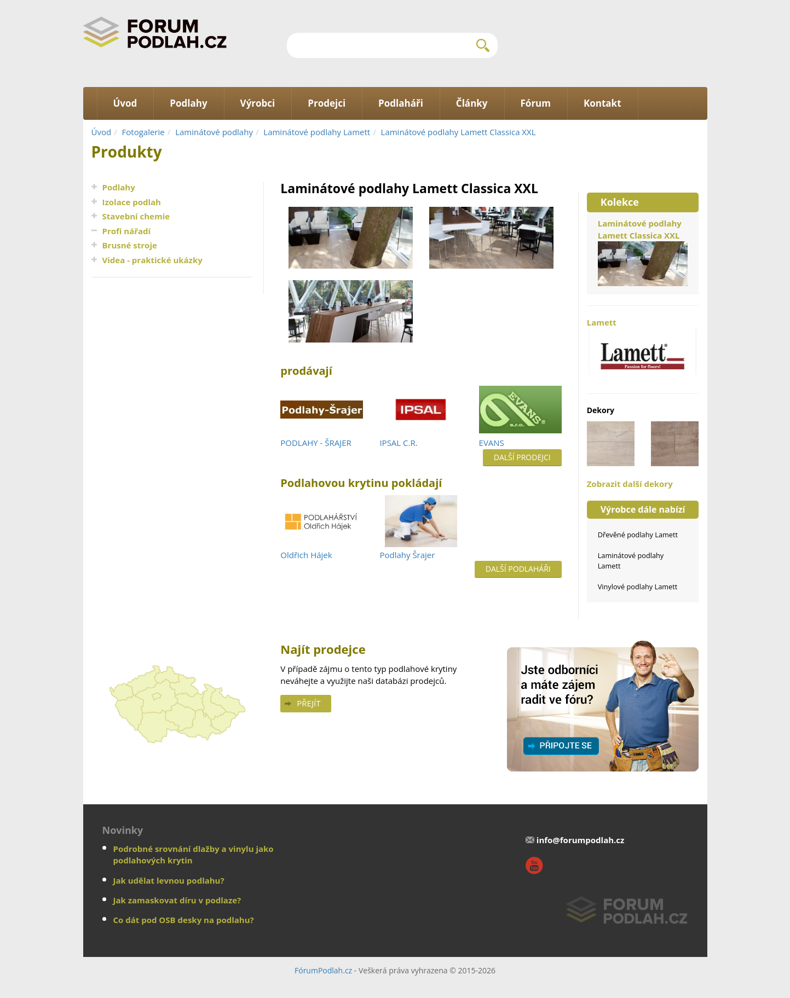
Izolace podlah (131, 201)
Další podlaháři (518, 569)
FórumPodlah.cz (323, 970)
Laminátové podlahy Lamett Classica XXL (458, 131)
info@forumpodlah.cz (581, 839)
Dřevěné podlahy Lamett (638, 534)
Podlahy (118, 187)
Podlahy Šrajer (407, 554)
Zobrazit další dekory (630, 483)
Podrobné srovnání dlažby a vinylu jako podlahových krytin (193, 854)
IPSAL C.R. (398, 442)
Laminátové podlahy (214, 131)
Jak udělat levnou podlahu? (168, 880)
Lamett (643, 349)
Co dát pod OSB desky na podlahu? (183, 919)
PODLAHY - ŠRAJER (315, 442)
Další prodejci (522, 457)
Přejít (308, 703)
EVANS (491, 442)
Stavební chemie (136, 216)
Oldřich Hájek (306, 554)
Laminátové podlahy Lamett (316, 131)
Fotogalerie (143, 131)
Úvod (101, 131)
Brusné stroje (129, 245)
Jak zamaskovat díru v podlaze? (177, 900)
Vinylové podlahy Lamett (638, 586)
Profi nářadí (126, 230)
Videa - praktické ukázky (152, 259)
